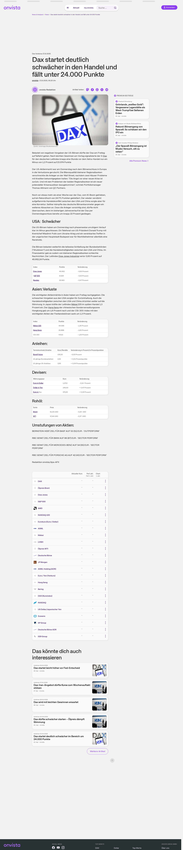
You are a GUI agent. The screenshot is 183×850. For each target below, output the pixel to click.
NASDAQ (42, 602)
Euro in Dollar (38, 383)
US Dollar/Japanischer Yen (49, 609)
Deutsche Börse (45, 555)
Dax (105, 156)
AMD (40, 508)
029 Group (42, 636)
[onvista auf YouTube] (58, 848)
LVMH (40, 542)
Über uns (165, 848)
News (47, 15)
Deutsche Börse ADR (47, 629)
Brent (35, 412)
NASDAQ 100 (44, 515)
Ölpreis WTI (43, 548)
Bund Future (38, 354)
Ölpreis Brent (44, 488)
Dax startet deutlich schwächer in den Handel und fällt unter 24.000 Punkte (75, 15)
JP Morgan (42, 562)
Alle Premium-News (139, 161)
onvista (35, 80)
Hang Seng (53, 307)
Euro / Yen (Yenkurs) (46, 575)
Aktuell (76, 7)
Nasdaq (36, 280)
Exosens (41, 616)
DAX (40, 481)
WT (34, 416)
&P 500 (37, 276)
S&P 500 (42, 501)
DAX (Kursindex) (45, 596)
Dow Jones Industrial (69, 256)
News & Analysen (37, 15)
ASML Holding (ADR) (47, 569)
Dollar (116, 848)
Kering (40, 589)
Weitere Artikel (97, 751)
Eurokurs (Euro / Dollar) (48, 521)
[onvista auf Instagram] (63, 848)
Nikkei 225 (37, 326)
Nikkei (74, 304)
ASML (40, 528)
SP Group (42, 623)
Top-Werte (136, 848)
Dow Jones (37, 271)
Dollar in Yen (38, 388)
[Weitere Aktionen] (105, 481)
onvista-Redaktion (47, 89)
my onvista (88, 7)
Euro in (36, 392)
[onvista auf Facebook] (53, 848)
